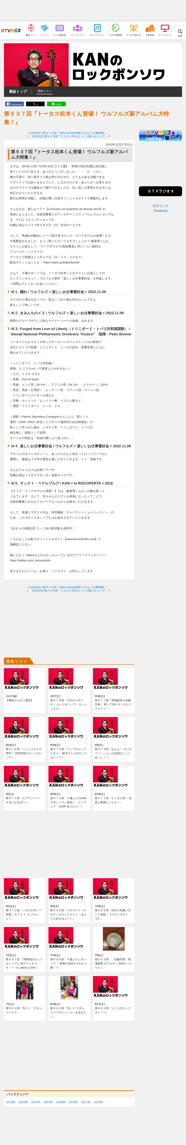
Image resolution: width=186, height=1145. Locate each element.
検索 (180, 35)
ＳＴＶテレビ (164, 35)
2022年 (23, 1102)
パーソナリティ (77, 35)
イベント (44, 35)
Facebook (16, 104)
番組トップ (18, 92)
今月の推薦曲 (115, 35)
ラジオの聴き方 (133, 35)
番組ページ (31, 35)
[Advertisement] (93, 11)
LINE (58, 104)
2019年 (61, 1102)
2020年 (48, 1102)
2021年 (36, 1102)
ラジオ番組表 (59, 35)
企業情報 (150, 35)
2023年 (10, 1102)
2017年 (86, 1102)
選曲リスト (44, 91)
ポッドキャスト (97, 35)
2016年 (98, 1102)
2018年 (73, 1102)
